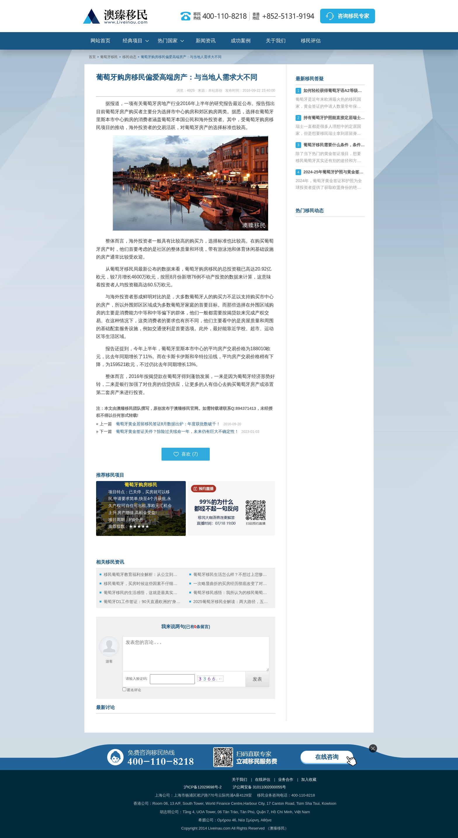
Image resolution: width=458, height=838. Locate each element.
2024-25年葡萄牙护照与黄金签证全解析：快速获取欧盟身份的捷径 (364, 172)
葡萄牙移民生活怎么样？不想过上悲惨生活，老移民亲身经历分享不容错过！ (231, 574)
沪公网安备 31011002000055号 (259, 787)
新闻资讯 (206, 40)
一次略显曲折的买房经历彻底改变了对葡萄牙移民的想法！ (231, 583)
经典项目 (133, 40)
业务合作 (285, 779)
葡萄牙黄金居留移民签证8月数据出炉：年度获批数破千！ (168, 423)
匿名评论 (134, 690)
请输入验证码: (137, 679)
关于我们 (276, 40)
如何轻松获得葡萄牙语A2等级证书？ (336, 90)
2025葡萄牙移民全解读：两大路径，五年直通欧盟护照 (231, 601)
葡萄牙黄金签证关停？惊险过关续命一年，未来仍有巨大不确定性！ (177, 431)
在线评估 (262, 779)
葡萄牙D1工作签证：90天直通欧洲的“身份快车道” (142, 601)
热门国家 (168, 40)
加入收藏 (308, 779)
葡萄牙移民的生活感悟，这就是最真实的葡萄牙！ (142, 592)
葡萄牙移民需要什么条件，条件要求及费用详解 (346, 144)
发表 (257, 679)
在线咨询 (327, 757)
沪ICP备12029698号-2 (203, 787)
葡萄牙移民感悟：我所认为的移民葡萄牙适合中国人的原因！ (231, 592)
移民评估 (311, 40)
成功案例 (241, 40)
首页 (92, 57)
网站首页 (100, 40)
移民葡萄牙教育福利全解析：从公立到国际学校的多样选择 (142, 574)
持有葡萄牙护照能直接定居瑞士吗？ (336, 117)
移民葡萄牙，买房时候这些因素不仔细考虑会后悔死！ (142, 583)
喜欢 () (185, 454)
